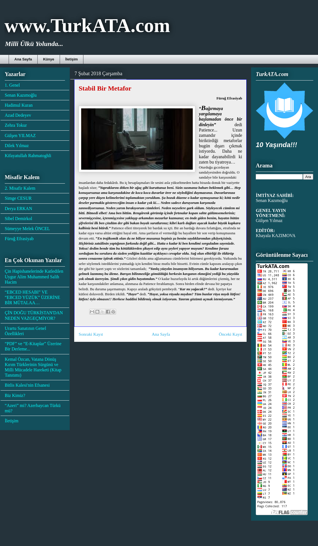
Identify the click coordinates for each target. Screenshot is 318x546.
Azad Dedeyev (18, 115)
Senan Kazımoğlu (21, 95)
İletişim (71, 59)
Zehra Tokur (16, 125)
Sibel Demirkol (18, 218)
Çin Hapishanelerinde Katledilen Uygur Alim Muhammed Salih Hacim (34, 276)
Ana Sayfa (23, 59)
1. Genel (12, 85)
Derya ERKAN (18, 208)
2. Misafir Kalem (20, 188)
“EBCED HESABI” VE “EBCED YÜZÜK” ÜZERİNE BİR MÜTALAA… (32, 297)
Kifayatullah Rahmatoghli (28, 155)
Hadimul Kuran (19, 105)
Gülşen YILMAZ (20, 135)
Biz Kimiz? (15, 395)
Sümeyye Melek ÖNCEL (27, 228)
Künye (48, 59)
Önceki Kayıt (230, 334)
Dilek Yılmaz (17, 145)
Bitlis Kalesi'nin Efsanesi (27, 385)
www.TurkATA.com (87, 25)
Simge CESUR (18, 198)
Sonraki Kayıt (91, 334)
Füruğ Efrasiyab (19, 238)
